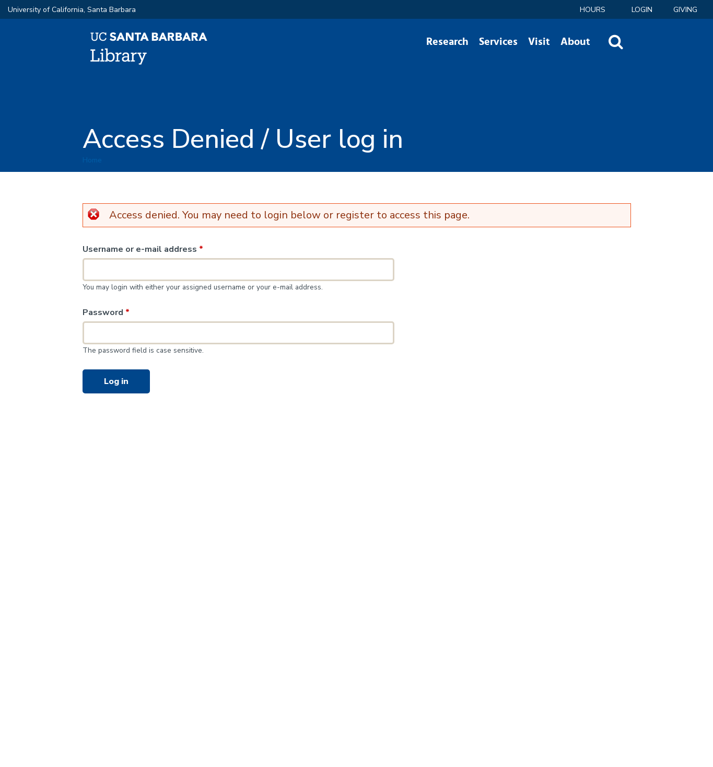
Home (92, 160)
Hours (592, 10)
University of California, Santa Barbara (72, 10)
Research (447, 42)
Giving (685, 10)
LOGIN (642, 10)
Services (498, 42)
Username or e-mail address (143, 249)
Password (106, 312)
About (575, 42)
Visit (539, 42)
